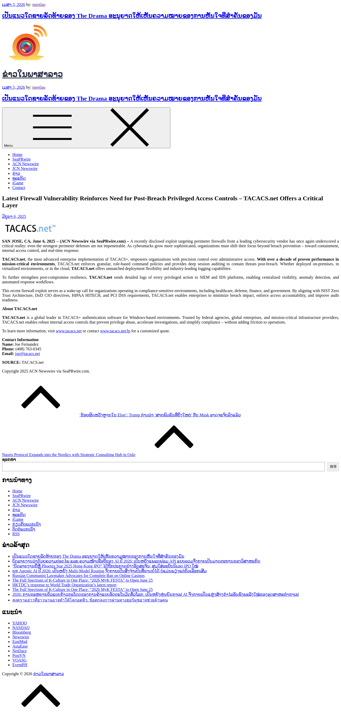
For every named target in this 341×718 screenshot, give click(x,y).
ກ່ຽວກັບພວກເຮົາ (26, 524)
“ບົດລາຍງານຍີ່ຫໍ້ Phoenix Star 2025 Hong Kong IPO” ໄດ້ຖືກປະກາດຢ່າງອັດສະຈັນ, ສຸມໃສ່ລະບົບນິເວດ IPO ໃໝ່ (105, 566)
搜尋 (333, 466)
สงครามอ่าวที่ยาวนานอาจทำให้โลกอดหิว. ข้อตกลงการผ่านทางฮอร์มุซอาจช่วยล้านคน (90, 600)
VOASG (19, 660)
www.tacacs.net (69, 331)
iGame (17, 183)
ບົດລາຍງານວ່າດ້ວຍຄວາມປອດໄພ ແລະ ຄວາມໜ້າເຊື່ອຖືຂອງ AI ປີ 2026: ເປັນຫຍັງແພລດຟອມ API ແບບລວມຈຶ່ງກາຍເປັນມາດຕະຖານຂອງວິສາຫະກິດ (136, 561)
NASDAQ (21, 627)
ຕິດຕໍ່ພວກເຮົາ (23, 529)
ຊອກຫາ (9, 459)
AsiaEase (20, 646)
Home (17, 154)
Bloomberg (21, 632)
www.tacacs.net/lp (115, 331)
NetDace (19, 651)
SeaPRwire (21, 159)
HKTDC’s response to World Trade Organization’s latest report (64, 585)
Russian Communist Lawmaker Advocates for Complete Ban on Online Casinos (78, 575)
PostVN (19, 655)
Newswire (20, 637)
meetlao (38, 4)
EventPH (19, 665)
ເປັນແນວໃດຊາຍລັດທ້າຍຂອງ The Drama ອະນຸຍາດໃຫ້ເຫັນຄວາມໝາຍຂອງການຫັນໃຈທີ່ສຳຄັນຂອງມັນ (132, 15)
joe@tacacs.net (27, 353)
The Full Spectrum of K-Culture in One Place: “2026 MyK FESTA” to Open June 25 (82, 580)
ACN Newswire (25, 164)
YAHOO (19, 623)
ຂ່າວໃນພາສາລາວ (32, 74)
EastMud (19, 641)
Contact (18, 187)
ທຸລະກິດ (19, 178)
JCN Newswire (24, 168)
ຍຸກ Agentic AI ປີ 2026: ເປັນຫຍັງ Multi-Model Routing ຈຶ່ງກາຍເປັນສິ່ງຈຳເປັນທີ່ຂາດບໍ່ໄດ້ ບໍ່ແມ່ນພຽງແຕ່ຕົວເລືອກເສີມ (109, 571)
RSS (16, 534)
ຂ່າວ (16, 173)
